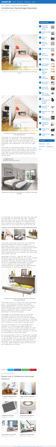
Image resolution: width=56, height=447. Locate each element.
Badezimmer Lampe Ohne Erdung (45, 27)
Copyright (24, 442)
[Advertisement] (19, 23)
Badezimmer (20, 1)
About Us (34, 442)
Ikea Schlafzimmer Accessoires (9, 430)
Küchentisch (42, 146)
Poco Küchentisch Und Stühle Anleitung (46, 118)
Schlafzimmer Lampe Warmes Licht (28, 411)
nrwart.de (6, 1)
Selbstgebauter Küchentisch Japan (45, 124)
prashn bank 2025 (33, 444)
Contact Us (19, 442)
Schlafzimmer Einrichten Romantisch (10, 392)
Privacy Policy (40, 442)
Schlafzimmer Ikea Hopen (8, 411)
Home (14, 1)
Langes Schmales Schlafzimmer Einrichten (29, 392)
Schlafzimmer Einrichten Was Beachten (29, 430)
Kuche (33, 1)
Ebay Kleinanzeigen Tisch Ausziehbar (46, 94)
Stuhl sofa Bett (45, 59)
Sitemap (15, 442)
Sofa (40, 149)
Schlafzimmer (27, 1)
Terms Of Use (29, 442)
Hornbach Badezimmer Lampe (45, 44)
